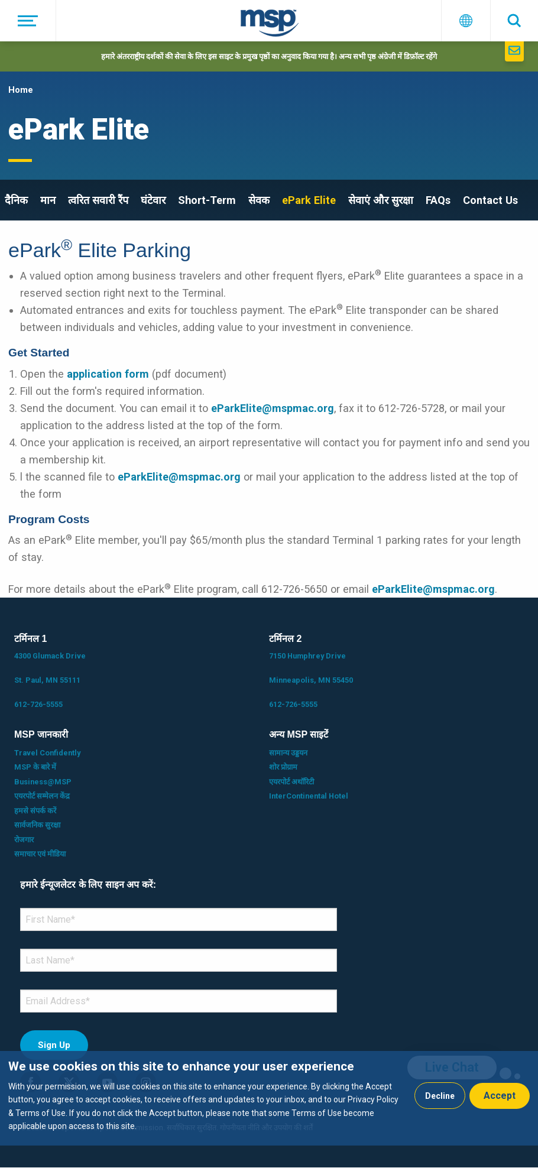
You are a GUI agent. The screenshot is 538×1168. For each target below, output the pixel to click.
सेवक (259, 200)
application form (108, 374)
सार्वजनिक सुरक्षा (37, 824)
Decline (440, 1096)
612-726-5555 (38, 704)
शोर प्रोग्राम (283, 767)
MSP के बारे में (35, 767)
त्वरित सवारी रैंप (98, 200)
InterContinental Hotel (308, 795)
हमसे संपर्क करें (35, 810)
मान (48, 200)
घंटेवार (153, 200)
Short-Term (207, 200)
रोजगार (24, 839)
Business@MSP (43, 781)
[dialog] (269, 1098)
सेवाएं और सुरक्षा (380, 200)
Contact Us (490, 200)
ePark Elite (309, 200)
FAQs (438, 200)
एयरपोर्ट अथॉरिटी (291, 781)
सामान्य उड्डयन (288, 752)
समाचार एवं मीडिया (40, 853)
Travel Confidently (47, 752)
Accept (500, 1095)
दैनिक (16, 200)
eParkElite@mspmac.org (272, 408)
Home (20, 90)
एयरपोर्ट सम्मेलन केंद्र (42, 795)
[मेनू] (28, 20)
